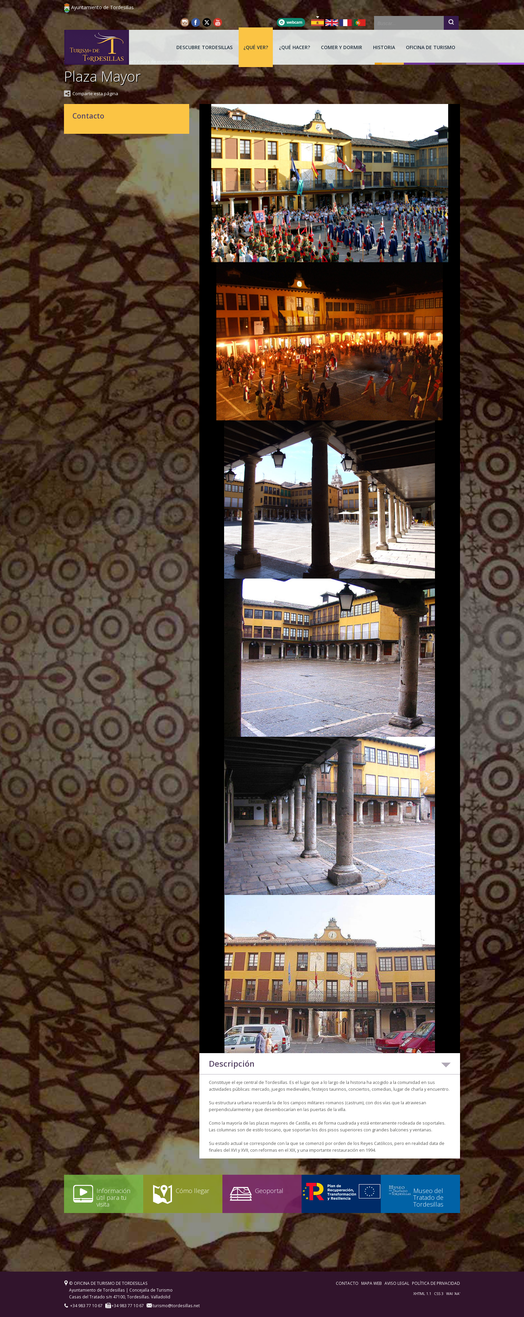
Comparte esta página (95, 93)
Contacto (347, 1283)
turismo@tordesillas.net (176, 1305)
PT (360, 22)
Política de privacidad (436, 1283)
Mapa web (371, 1283)
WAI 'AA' (453, 1293)
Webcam (291, 22)
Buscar (451, 23)
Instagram (185, 22)
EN (331, 22)
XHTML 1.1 (422, 1293)
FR (346, 22)
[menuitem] (204, 47)
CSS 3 (438, 1293)
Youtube (217, 22)
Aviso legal (397, 1283)
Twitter (207, 22)
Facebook (196, 22)
